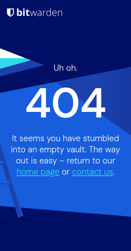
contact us (92, 171)
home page (37, 171)
